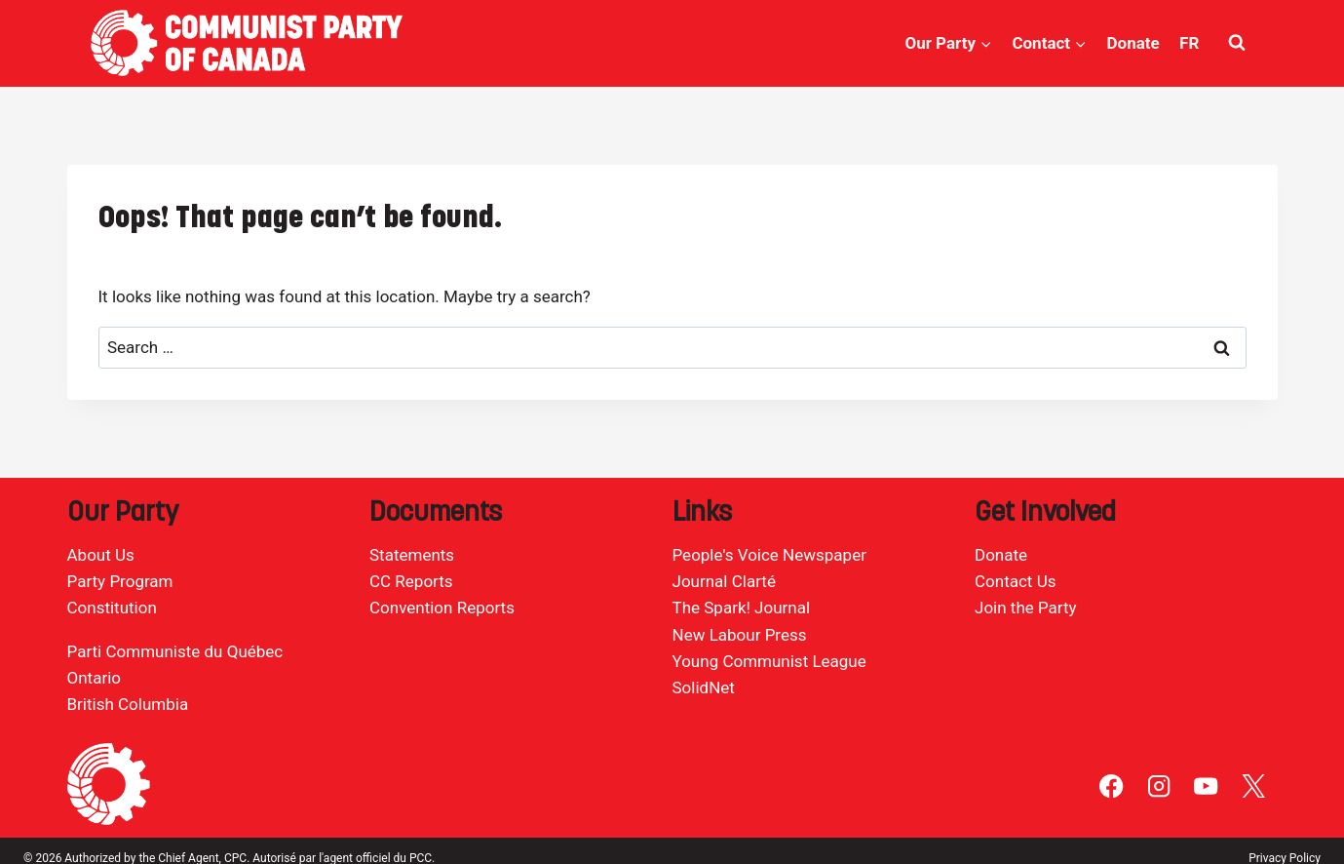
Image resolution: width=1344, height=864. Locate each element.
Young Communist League (769, 661)
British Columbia (128, 704)
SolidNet (703, 687)
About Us (100, 555)
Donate (1132, 43)
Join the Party (1026, 607)
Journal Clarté (724, 581)
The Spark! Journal (741, 607)
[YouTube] (1206, 786)
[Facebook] (1111, 786)
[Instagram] (1159, 786)
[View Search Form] (1236, 42)
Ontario (94, 677)
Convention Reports (442, 607)
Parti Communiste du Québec (175, 651)
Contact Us (1015, 581)
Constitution (112, 607)
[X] (1254, 786)
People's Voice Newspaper (769, 555)
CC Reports (411, 581)
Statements (411, 555)
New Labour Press (739, 635)
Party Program (120, 581)
